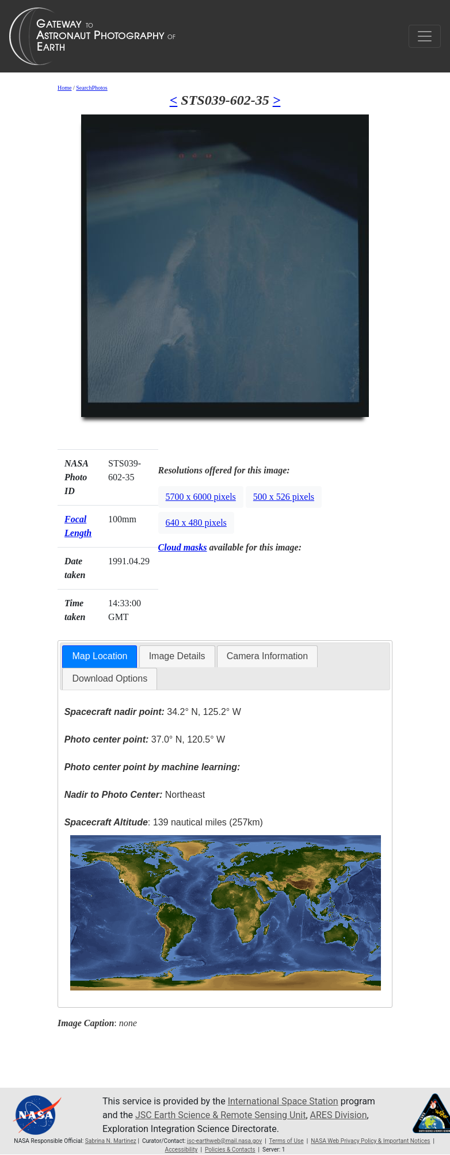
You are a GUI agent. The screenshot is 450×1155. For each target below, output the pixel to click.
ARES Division (338, 1115)
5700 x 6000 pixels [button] (201, 497)
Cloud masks (182, 547)
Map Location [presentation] (99, 656)
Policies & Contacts (230, 1149)
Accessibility (181, 1149)
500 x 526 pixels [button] (283, 497)
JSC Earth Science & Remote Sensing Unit (220, 1115)
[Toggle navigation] (425, 36)
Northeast (134, 795)
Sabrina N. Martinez (110, 1141)
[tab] (99, 656)
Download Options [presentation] (109, 678)
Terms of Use (286, 1141)
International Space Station (283, 1101)
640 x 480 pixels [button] (196, 522)
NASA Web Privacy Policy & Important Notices (370, 1141)
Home (64, 88)
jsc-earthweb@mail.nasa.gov (224, 1141)
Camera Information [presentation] (267, 656)
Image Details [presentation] (177, 656)
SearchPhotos (91, 88)
